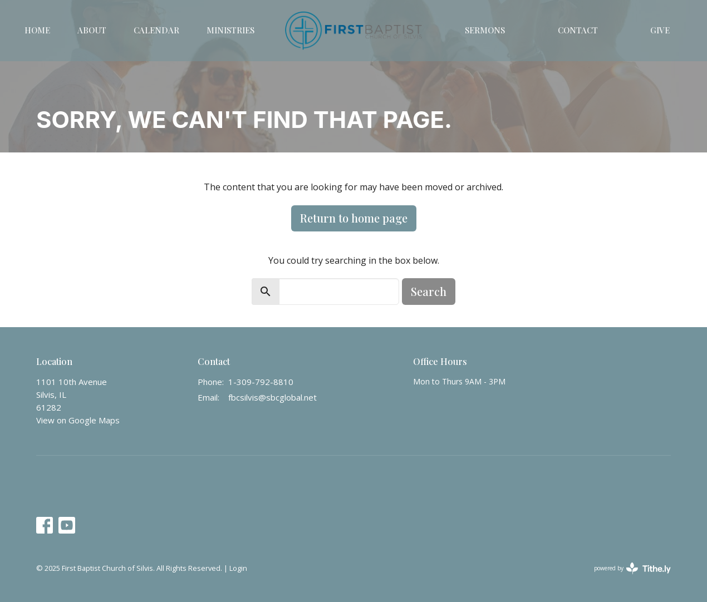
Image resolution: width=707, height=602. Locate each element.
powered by (632, 568)
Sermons (485, 30)
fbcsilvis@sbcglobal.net (272, 397)
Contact (578, 30)
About (91, 30)
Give (660, 30)
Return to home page (353, 217)
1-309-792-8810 (260, 381)
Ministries (230, 30)
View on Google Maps (78, 420)
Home (37, 30)
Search (428, 291)
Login (238, 568)
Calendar (156, 30)
